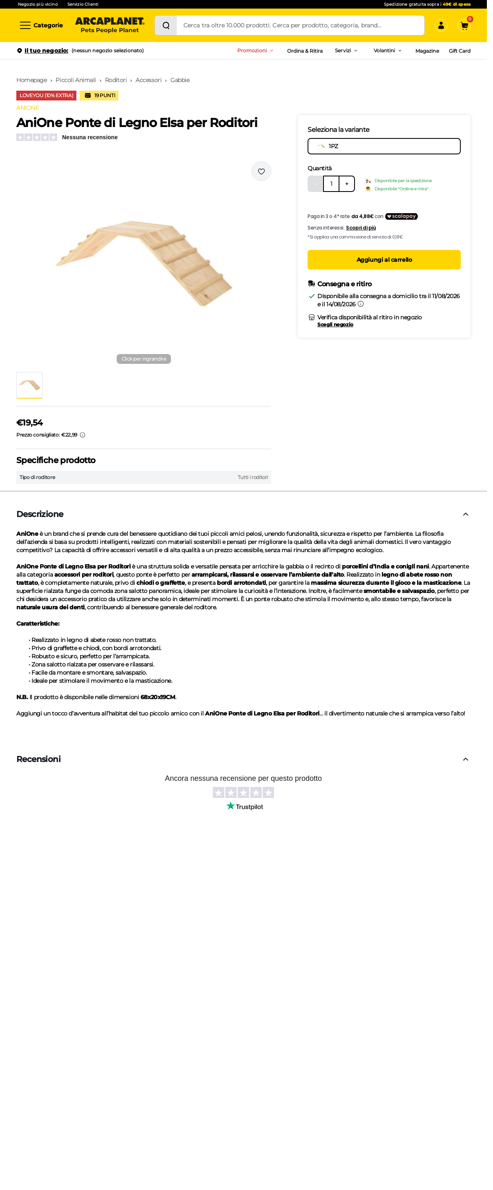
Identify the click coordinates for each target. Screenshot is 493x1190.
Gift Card (460, 51)
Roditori (116, 80)
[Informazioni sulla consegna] (360, 304)
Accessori (148, 80)
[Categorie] (40, 25)
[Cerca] (166, 25)
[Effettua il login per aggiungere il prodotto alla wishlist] (261, 171)
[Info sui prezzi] (82, 435)
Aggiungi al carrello (384, 259)
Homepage (31, 80)
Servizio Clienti (82, 4)
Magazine (427, 51)
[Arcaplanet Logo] (110, 25)
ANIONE (27, 107)
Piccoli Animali (76, 80)
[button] (143, 263)
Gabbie (179, 80)
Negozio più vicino (38, 4)
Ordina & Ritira (305, 51)
